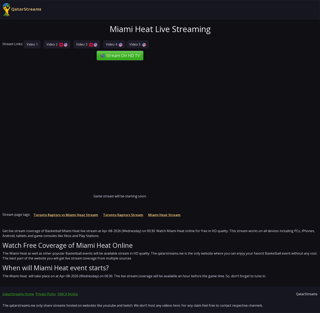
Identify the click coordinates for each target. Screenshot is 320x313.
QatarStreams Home (18, 294)
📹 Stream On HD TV (120, 55)
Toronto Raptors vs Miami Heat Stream (65, 215)
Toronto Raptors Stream (123, 215)
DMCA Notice (68, 294)
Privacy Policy (46, 294)
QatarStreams (22, 9)
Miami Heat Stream (164, 215)
